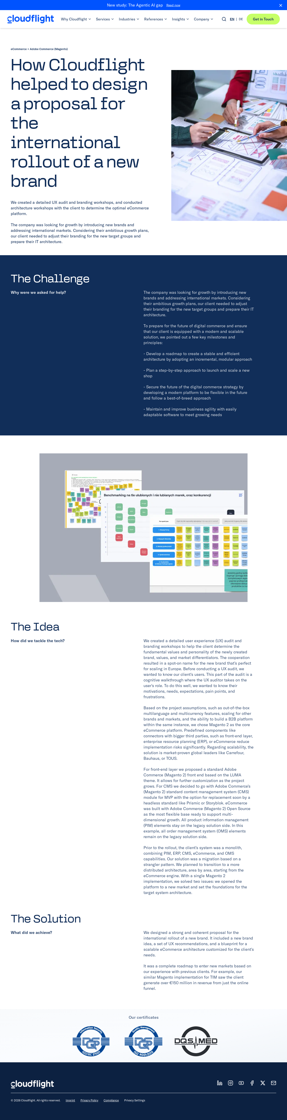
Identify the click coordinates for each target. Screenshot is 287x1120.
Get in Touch (263, 19)
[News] (273, 1083)
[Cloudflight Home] (30, 19)
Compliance (111, 1100)
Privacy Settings (134, 1100)
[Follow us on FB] (252, 1083)
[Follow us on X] (262, 1083)
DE (241, 19)
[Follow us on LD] (219, 1083)
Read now (173, 5)
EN (232, 19)
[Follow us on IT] (230, 1083)
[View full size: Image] (143, 527)
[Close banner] (279, 5)
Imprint (70, 1100)
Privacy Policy (89, 1100)
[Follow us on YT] (241, 1083)
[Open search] (224, 19)
